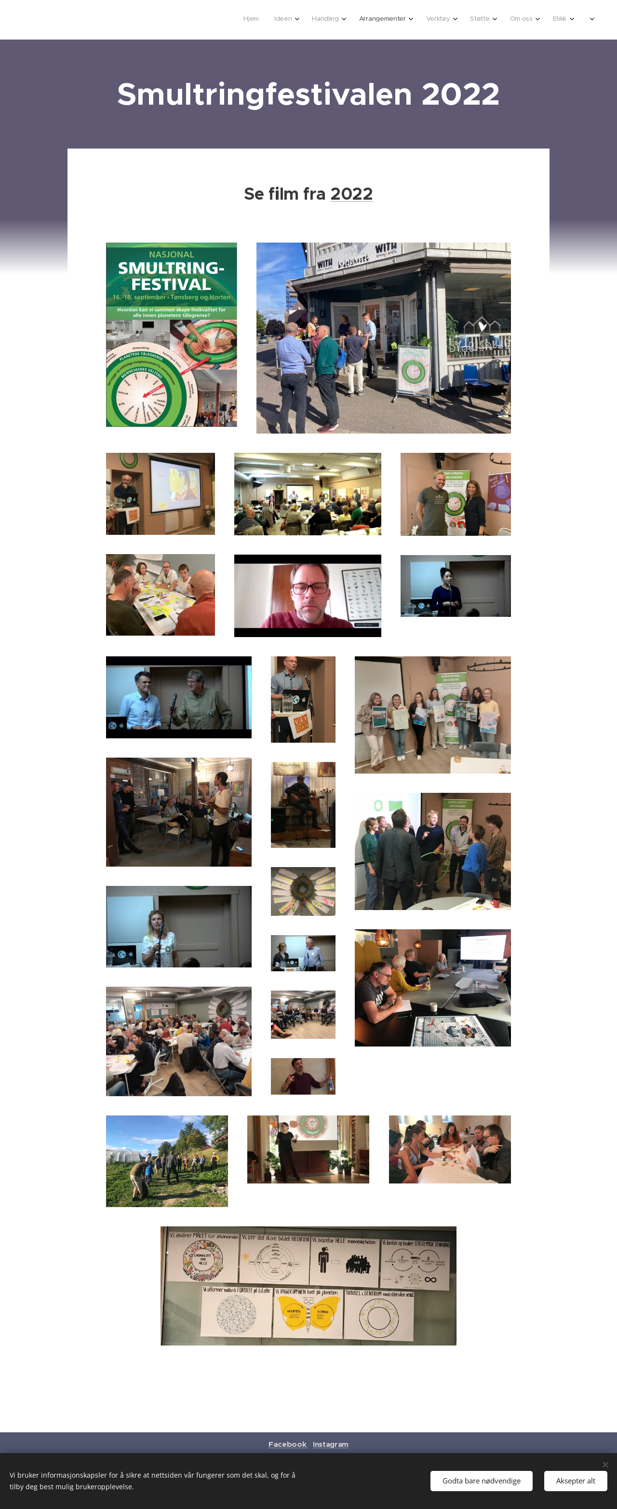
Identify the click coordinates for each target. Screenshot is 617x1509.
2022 (351, 193)
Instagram (331, 1444)
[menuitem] (443, 20)
